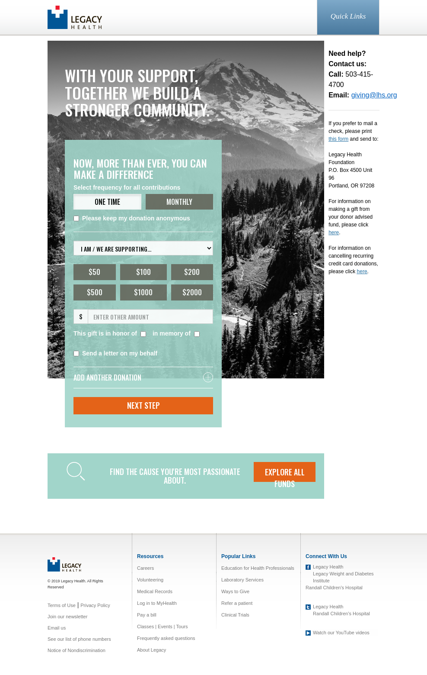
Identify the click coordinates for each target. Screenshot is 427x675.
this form (338, 139)
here (362, 271)
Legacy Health (328, 566)
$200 (192, 272)
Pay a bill (146, 614)
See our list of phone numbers (79, 639)
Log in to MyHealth (157, 603)
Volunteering (150, 579)
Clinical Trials (235, 614)
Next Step (143, 405)
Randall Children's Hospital (334, 587)
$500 (94, 292)
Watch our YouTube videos (341, 632)
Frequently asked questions (166, 638)
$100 (143, 272)
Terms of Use (62, 605)
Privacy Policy (95, 605)
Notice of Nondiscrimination (76, 650)
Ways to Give (235, 591)
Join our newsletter (67, 616)
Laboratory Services (242, 579)
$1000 (143, 292)
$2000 (192, 292)
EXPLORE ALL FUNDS (285, 474)
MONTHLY (179, 202)
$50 (94, 272)
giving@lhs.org (374, 95)
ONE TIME (107, 202)
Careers (145, 568)
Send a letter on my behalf (115, 353)
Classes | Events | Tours (162, 626)
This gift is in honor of (105, 333)
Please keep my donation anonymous (131, 218)
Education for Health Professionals (257, 568)
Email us (57, 627)
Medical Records (154, 591)
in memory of (172, 333)
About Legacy (151, 649)
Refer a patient (236, 603)
